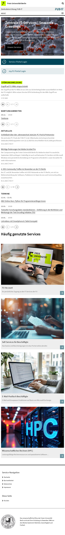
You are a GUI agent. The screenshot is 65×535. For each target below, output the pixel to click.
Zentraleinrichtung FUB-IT (11, 9)
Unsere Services (14, 47)
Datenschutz (8, 484)
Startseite (7, 477)
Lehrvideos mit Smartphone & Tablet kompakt (19, 221)
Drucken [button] (6, 501)
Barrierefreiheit (8, 480)
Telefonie (4, 118)
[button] (3, 104)
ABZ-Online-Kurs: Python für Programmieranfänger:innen (23, 201)
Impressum (7, 487)
